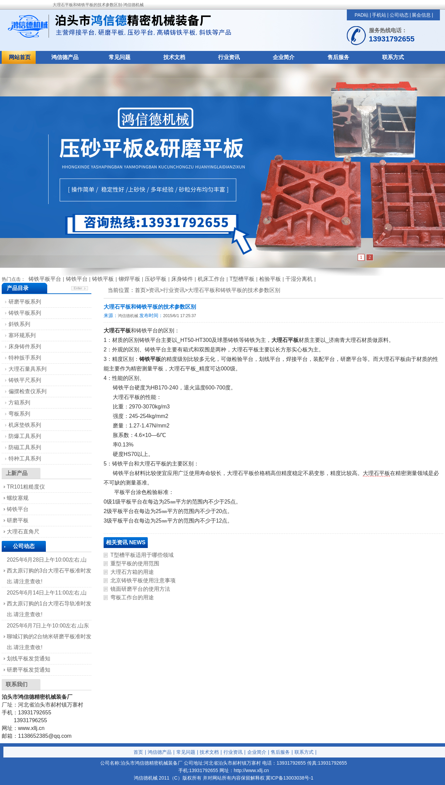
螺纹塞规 (18, 498)
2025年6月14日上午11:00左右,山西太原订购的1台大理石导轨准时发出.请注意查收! (49, 603)
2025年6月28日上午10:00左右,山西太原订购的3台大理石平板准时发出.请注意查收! (49, 570)
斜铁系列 (19, 324)
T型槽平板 (241, 279)
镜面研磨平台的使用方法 (140, 589)
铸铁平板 (103, 279)
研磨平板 (18, 520)
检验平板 (270, 279)
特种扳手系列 (24, 358)
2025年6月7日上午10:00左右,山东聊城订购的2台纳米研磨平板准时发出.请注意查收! (49, 636)
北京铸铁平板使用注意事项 (143, 580)
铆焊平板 (129, 279)
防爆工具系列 (24, 436)
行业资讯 (229, 57)
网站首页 (20, 57)
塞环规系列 (22, 335)
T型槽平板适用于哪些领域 (142, 555)
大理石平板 (376, 473)
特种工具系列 (24, 458)
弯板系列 (19, 414)
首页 (138, 752)
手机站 (379, 15)
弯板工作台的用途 (132, 597)
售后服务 (338, 57)
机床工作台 (211, 279)
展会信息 (421, 15)
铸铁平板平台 (45, 279)
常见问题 (119, 57)
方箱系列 (19, 402)
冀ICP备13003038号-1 (289, 778)
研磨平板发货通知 (28, 670)
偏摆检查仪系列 (27, 391)
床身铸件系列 (24, 346)
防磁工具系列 (24, 447)
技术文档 (174, 57)
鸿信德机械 (128, 315)
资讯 (154, 290)
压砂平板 (155, 279)
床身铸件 (182, 279)
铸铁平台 (77, 279)
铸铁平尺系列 (24, 380)
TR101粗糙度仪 (26, 487)
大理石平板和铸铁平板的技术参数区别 (234, 290)
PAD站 (362, 15)
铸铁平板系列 (24, 313)
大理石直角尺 (23, 531)
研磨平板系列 (24, 302)
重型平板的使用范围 (134, 563)
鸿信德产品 (64, 57)
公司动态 (399, 15)
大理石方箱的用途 (132, 572)
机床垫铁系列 (24, 425)
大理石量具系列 (27, 369)
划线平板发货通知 (28, 658)
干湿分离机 (299, 279)
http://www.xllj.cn (251, 770)
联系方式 (393, 57)
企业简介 (284, 57)
